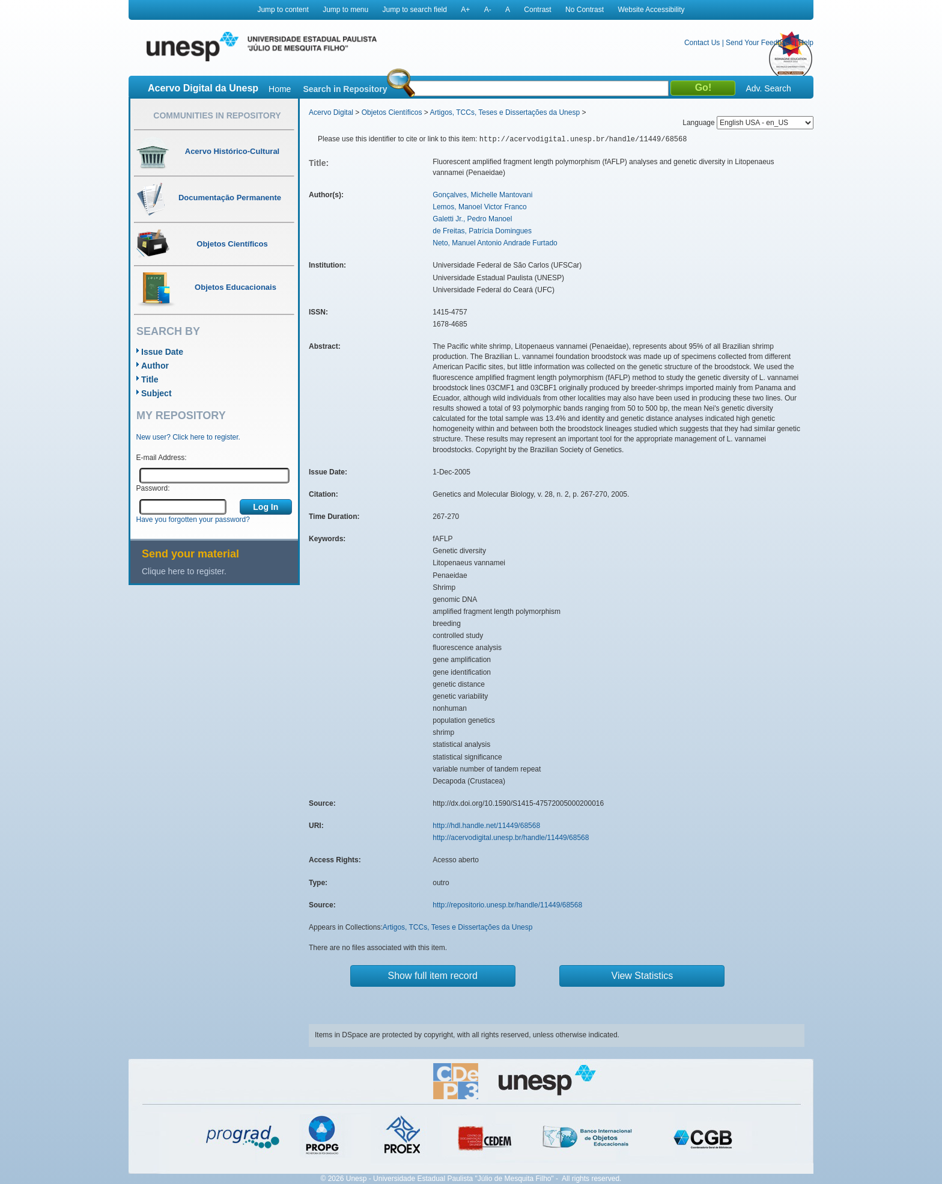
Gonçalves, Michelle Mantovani (482, 195)
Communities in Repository (217, 115)
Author (155, 365)
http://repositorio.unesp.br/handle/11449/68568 (507, 905)
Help (805, 42)
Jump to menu (345, 9)
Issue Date (162, 352)
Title (150, 379)
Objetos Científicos (392, 112)
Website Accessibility (651, 9)
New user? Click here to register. (188, 437)
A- (487, 9)
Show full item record (433, 976)
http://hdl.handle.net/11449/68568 (486, 825)
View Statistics (642, 976)
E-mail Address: (161, 457)
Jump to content (282, 9)
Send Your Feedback (759, 42)
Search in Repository (345, 89)
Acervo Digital (331, 112)
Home (280, 89)
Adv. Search (768, 88)
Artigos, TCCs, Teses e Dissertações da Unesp (505, 112)
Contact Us (702, 42)
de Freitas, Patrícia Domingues (482, 231)
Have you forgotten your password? (193, 519)
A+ (465, 9)
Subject (156, 393)
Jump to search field (415, 9)
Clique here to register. (184, 571)
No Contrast (584, 9)
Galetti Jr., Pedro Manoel (472, 219)
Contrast (537, 9)
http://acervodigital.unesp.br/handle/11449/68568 (511, 837)
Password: (153, 488)
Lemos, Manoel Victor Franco (480, 207)
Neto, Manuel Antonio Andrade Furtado (495, 243)
